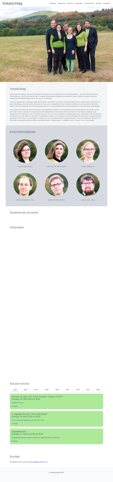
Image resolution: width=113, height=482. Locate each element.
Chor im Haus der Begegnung (21, 420)
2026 (15, 390)
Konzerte (70, 3)
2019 (67, 390)
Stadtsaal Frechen (18, 403)
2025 (25, 390)
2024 (36, 390)
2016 (98, 390)
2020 (57, 390)
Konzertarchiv (89, 3)
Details (15, 406)
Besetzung (61, 3)
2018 (77, 390)
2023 (46, 390)
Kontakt (98, 3)
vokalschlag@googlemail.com (38, 462)
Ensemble (52, 3)
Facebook (106, 3)
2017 (87, 390)
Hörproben (79, 3)
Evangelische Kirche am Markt (22, 437)
